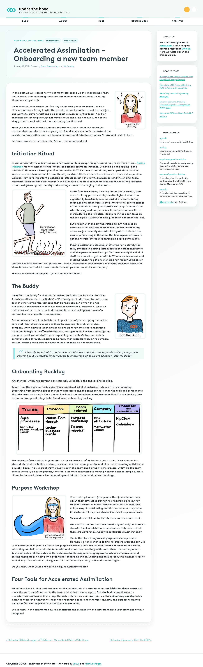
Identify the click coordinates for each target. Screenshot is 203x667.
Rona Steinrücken (49, 66)
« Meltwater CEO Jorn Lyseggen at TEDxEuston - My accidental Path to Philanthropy (47, 639)
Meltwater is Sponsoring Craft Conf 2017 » (130, 639)
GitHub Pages (93, 663)
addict (163, 147)
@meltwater (167, 202)
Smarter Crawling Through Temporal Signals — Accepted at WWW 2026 (175, 104)
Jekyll (76, 663)
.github (163, 138)
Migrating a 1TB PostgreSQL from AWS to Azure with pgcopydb (175, 86)
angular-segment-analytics (173, 159)
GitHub (186, 48)
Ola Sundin (68, 66)
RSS (187, 9)
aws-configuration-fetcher (172, 174)
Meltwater (166, 45)
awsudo (163, 189)
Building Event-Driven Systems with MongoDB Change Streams (176, 78)
